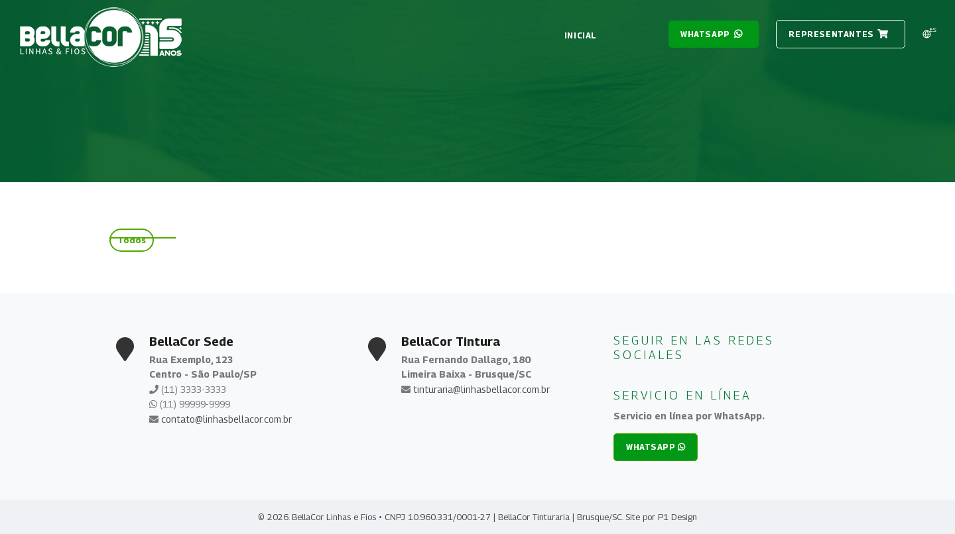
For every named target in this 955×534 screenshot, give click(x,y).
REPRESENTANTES (839, 34)
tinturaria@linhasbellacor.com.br (481, 389)
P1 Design (677, 516)
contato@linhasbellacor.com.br (226, 419)
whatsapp (711, 34)
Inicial (580, 35)
